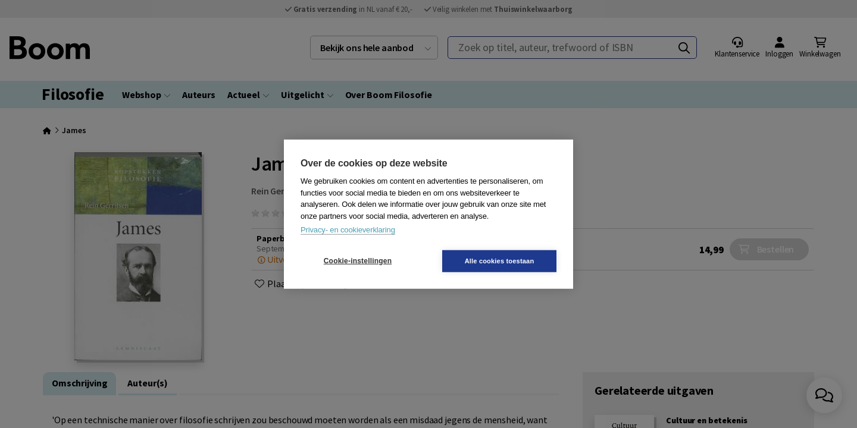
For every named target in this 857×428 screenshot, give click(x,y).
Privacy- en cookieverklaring (348, 229)
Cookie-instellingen (358, 261)
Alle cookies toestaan (499, 260)
